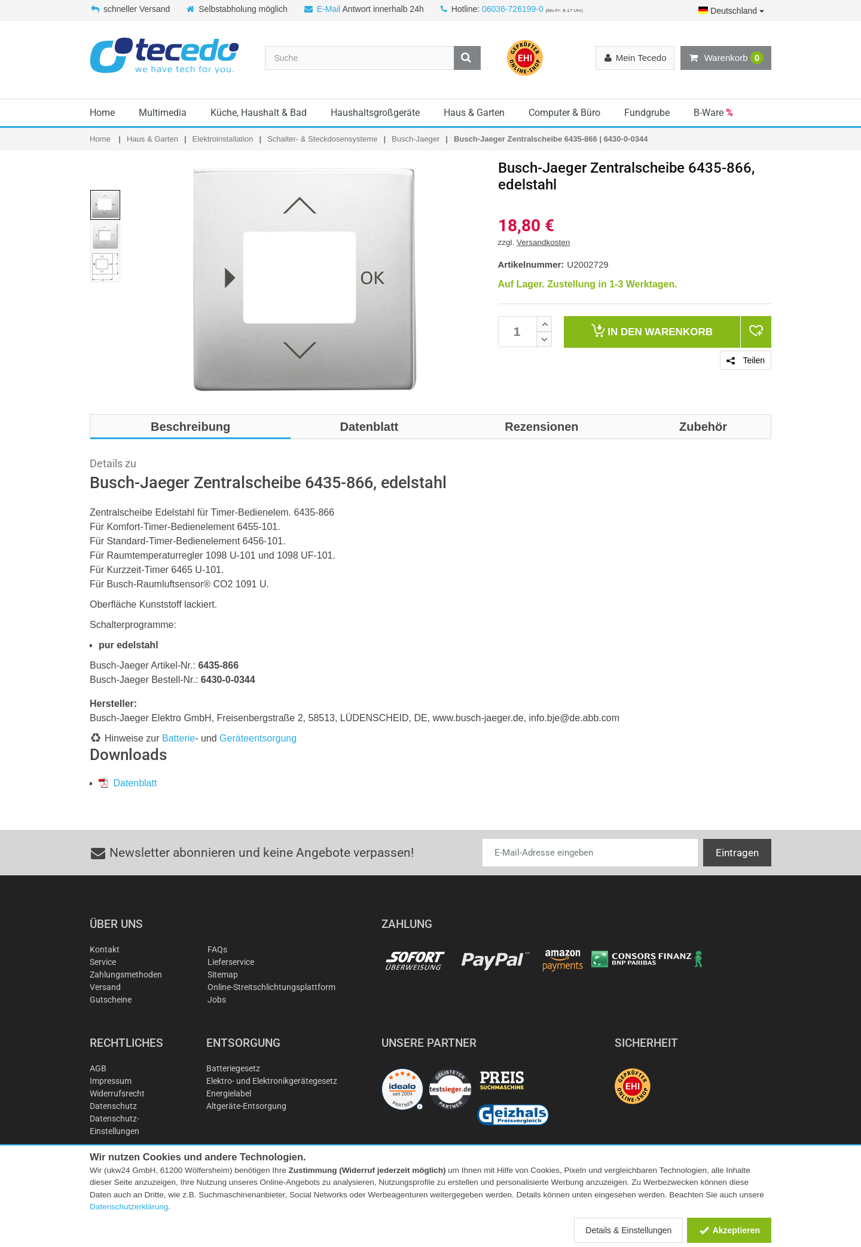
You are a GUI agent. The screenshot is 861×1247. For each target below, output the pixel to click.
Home (102, 112)
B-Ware (713, 112)
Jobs (216, 999)
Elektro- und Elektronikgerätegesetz (271, 1081)
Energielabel (228, 1093)
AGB (98, 1068)
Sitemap (222, 974)
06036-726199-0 (513, 9)
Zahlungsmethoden (126, 974)
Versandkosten (543, 242)
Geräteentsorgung (258, 738)
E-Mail (329, 9)
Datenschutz (113, 1106)
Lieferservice (230, 962)
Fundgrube (647, 112)
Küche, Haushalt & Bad (258, 112)
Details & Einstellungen (628, 1230)
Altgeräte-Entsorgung (246, 1106)
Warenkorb (726, 58)
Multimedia (163, 112)
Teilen (745, 360)
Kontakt (105, 949)
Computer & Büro (564, 112)
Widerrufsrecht (117, 1093)
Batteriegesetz (233, 1068)
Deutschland (731, 11)
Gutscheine (111, 999)
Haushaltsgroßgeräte (375, 112)
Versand (105, 987)
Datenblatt (128, 783)
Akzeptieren (729, 1230)
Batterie (178, 738)
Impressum (111, 1081)
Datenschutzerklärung (129, 1206)
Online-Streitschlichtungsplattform (271, 987)
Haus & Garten (474, 112)
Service (103, 962)
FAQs (217, 949)
